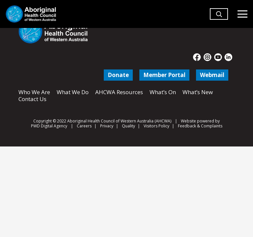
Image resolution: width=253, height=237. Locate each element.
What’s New (198, 92)
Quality (128, 126)
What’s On (163, 92)
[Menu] (242, 14)
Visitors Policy (156, 126)
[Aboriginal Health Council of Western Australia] (31, 14)
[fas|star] (197, 57)
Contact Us (32, 99)
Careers (84, 126)
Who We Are (34, 92)
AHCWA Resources (119, 92)
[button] (219, 17)
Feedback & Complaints (200, 126)
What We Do (73, 92)
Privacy (106, 126)
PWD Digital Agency (49, 126)
